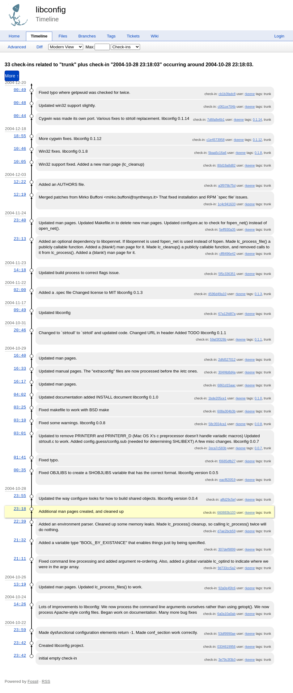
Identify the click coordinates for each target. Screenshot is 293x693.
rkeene (250, 94)
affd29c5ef (228, 499)
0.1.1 (258, 339)
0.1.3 (258, 294)
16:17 (20, 381)
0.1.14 (257, 119)
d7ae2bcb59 (227, 531)
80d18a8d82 (226, 165)
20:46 (20, 330)
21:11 (20, 558)
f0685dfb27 (227, 461)
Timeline (39, 36)
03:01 (20, 433)
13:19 (20, 584)
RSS (46, 681)
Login (279, 36)
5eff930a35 (227, 229)
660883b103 (226, 512)
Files (62, 36)
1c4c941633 (227, 204)
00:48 (20, 103)
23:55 (20, 496)
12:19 (20, 194)
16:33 (20, 368)
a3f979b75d (227, 185)
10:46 (20, 148)
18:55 (20, 136)
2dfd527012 (227, 359)
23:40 (20, 220)
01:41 (20, 457)
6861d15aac (227, 385)
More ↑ (12, 75)
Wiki (155, 36)
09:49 (20, 310)
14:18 (20, 270)
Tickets (133, 36)
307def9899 (227, 549)
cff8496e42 (227, 253)
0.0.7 (258, 448)
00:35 (20, 470)
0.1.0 (258, 398)
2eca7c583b (218, 448)
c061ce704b (227, 106)
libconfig (51, 9)
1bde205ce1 (217, 398)
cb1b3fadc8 (227, 94)
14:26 (20, 604)
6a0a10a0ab (226, 614)
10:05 (20, 161)
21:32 (20, 540)
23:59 (20, 630)
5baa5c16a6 (217, 153)
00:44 (20, 116)
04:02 (20, 394)
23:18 (20, 509)
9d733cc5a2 (227, 568)
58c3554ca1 (218, 424)
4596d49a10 (217, 294)
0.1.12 (257, 140)
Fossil (33, 681)
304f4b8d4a (227, 372)
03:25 (20, 407)
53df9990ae (227, 633)
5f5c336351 (227, 274)
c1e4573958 (215, 140)
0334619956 (226, 646)
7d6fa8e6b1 (215, 119)
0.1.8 (258, 153)
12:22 (20, 182)
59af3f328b (218, 339)
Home (14, 36)
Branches (87, 36)
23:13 (20, 239)
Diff (39, 47)
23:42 (20, 643)
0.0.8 (258, 424)
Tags (111, 36)
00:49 (20, 90)
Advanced (17, 47)
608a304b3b (226, 411)
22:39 (20, 521)
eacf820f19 (227, 480)
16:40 (20, 355)
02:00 (20, 290)
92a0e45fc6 (227, 588)
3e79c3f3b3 (227, 659)
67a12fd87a (227, 314)
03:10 (20, 420)
